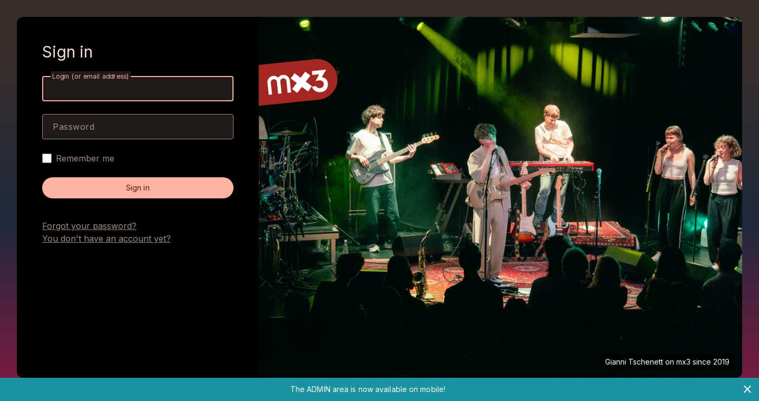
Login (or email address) (90, 76)
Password (73, 126)
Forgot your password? (89, 226)
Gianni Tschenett (634, 361)
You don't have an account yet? (106, 238)
